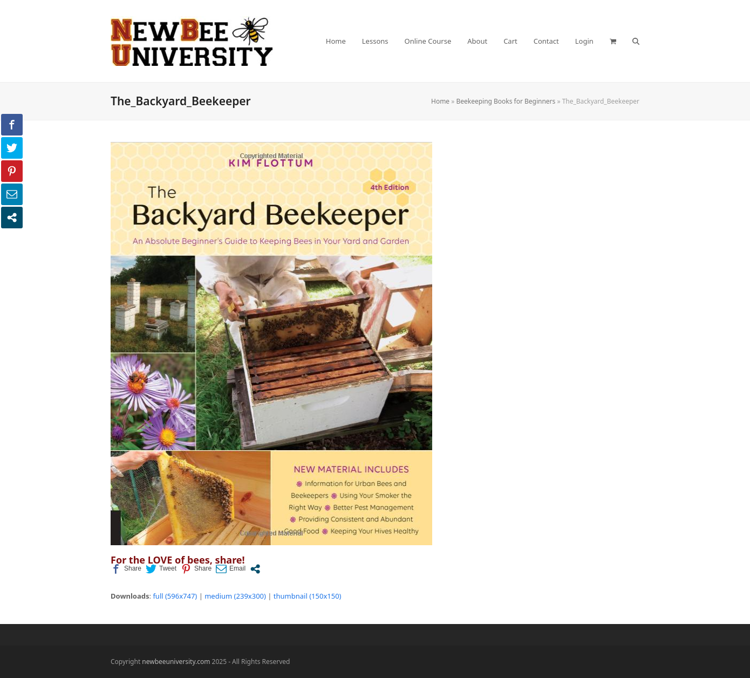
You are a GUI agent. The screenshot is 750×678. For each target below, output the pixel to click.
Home (440, 101)
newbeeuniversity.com (176, 661)
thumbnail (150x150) (308, 596)
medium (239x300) (235, 596)
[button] (613, 41)
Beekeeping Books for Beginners (505, 101)
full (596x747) (175, 596)
